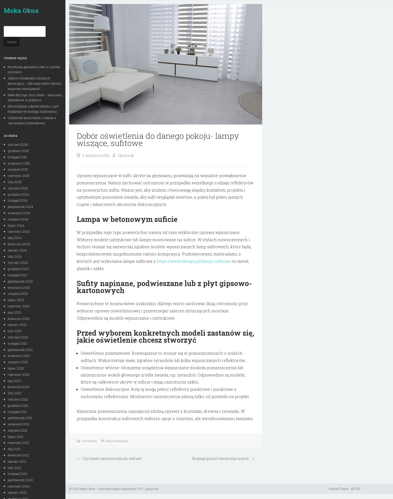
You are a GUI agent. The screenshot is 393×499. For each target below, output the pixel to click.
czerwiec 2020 (19, 486)
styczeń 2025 (18, 188)
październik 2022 (20, 349)
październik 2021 (20, 418)
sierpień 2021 (18, 430)
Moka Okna (21, 11)
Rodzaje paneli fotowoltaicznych (221, 458)
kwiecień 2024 (19, 244)
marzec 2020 (17, 492)
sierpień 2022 (18, 362)
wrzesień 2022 (19, 355)
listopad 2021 (17, 412)
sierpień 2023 (18, 293)
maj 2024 (14, 237)
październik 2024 (20, 206)
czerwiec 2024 (19, 231)
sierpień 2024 (18, 219)
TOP (355, 489)
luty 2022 (15, 393)
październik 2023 (20, 281)
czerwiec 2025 (19, 175)
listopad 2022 (17, 343)
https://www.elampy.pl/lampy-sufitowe (194, 261)
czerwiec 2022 (19, 374)
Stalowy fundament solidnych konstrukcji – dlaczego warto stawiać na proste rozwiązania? (34, 83)
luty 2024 (15, 256)
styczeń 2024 (18, 262)
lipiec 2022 (16, 368)
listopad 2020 (17, 473)
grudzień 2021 (18, 405)
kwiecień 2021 (18, 455)
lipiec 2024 (16, 225)
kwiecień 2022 (19, 387)
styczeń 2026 (18, 144)
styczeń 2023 (18, 337)
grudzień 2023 (18, 269)
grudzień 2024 (18, 194)
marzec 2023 (17, 324)
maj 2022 (14, 381)
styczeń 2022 (18, 399)
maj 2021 (14, 449)
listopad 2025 (17, 157)
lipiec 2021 (16, 436)
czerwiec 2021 (18, 442)
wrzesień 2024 (19, 213)
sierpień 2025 (18, 169)
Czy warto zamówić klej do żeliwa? (112, 458)
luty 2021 (14, 467)
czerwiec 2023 (19, 306)
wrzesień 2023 (19, 287)
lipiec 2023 (16, 300)
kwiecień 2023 (19, 318)
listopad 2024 (17, 200)
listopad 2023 (17, 275)
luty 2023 (15, 331)
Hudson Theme (338, 489)
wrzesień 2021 (18, 424)
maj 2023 (14, 312)
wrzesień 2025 (19, 163)
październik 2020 (20, 480)
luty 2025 (15, 182)
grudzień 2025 (18, 151)
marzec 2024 (17, 250)
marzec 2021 (17, 461)
